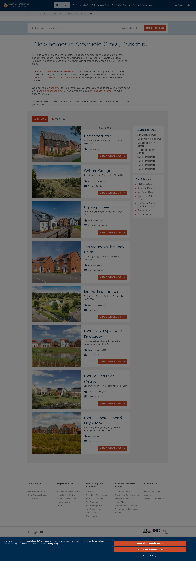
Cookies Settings (149, 556)
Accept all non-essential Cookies (150, 543)
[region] (98, 549)
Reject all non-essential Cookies (150, 550)
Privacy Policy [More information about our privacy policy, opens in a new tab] (53, 544)
